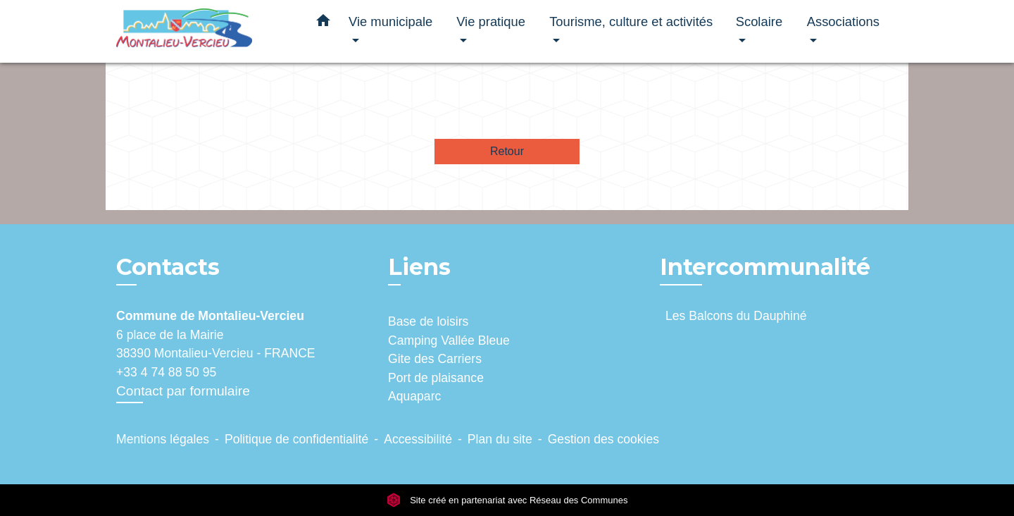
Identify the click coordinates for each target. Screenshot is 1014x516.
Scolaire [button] (759, 21)
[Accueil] (204, 31)
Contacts (168, 267)
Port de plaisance (436, 378)
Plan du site (500, 439)
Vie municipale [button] (390, 21)
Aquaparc (414, 396)
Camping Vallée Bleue (449, 340)
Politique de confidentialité (296, 439)
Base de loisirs (428, 321)
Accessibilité (418, 439)
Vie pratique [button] (490, 21)
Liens (419, 267)
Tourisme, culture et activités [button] (631, 21)
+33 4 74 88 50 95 (166, 372)
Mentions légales (162, 439)
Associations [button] (843, 21)
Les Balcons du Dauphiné (736, 316)
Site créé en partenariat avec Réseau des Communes (507, 500)
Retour (507, 151)
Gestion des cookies (603, 439)
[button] (323, 23)
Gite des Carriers (435, 359)
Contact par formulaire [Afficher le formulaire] (183, 390)
